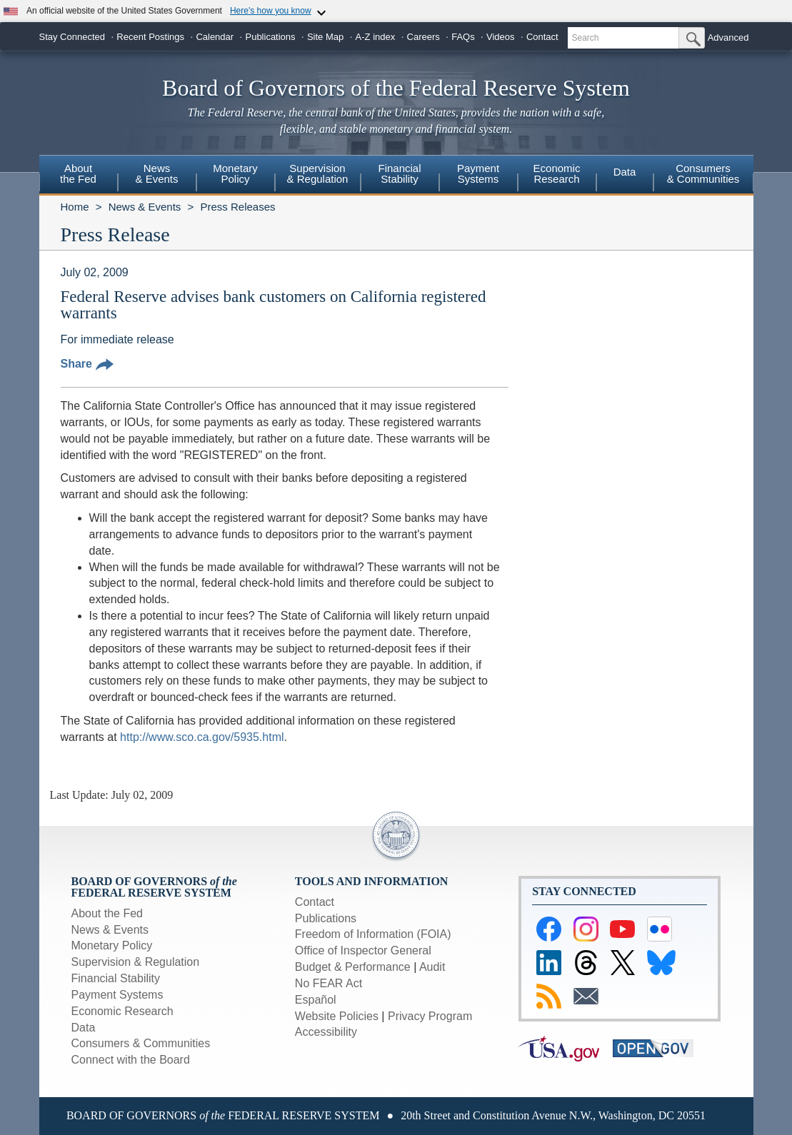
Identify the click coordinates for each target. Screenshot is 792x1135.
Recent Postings (150, 36)
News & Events (145, 207)
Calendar (215, 36)
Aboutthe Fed (78, 173)
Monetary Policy (112, 945)
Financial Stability (116, 978)
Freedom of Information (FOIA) (373, 934)
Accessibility (326, 1032)
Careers (423, 36)
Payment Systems (117, 995)
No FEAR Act (328, 983)
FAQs (463, 36)
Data (624, 172)
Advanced (728, 37)
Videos (500, 36)
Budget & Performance (353, 967)
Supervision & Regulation (135, 962)
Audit (432, 967)
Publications (270, 36)
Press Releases (237, 207)
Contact (542, 36)
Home (75, 207)
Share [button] (87, 364)
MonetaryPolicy (235, 173)
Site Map (325, 36)
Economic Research (122, 1011)
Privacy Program (430, 1016)
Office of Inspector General (363, 950)
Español (315, 1000)
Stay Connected (72, 36)
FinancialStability (399, 173)
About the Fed (107, 913)
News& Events (156, 173)
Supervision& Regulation (318, 173)
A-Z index (376, 36)
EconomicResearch (557, 173)
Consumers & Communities (703, 173)
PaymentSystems (478, 173)
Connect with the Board (130, 1060)
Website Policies (337, 1016)
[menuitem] (78, 176)
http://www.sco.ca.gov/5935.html (202, 737)
